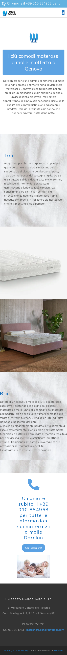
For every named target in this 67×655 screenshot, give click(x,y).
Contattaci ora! (33, 547)
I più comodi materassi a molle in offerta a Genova (33, 62)
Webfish (58, 650)
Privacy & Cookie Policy (16, 650)
